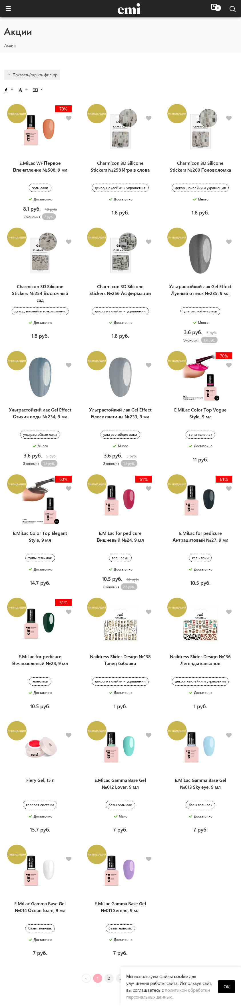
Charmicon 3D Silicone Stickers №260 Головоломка (200, 154)
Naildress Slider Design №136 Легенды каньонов (200, 600)
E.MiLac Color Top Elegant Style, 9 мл (40, 489)
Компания (42, 942)
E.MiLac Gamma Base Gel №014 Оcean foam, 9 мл (40, 824)
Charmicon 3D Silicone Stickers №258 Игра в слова (120, 154)
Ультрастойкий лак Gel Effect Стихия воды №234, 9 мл (40, 377)
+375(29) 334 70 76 (116, 983)
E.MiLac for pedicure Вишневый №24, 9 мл (120, 489)
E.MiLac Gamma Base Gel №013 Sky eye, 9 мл (200, 712)
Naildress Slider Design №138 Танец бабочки (120, 600)
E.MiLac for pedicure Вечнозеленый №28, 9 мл (40, 600)
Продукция (41, 960)
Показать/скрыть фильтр (32, 74)
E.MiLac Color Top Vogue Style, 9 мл (200, 377)
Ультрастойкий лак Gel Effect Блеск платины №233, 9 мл (120, 377)
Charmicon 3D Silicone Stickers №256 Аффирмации (120, 266)
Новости (41, 952)
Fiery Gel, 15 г (40, 709)
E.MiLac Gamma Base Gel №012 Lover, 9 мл (120, 712)
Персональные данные (41, 968)
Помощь (190, 942)
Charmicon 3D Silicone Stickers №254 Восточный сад (40, 269)
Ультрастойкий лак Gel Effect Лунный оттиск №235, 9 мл (200, 266)
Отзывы (190, 952)
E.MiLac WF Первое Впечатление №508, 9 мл (40, 154)
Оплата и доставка (190, 960)
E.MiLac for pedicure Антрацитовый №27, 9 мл (200, 489)
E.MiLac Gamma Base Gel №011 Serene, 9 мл (120, 824)
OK (227, 986)
